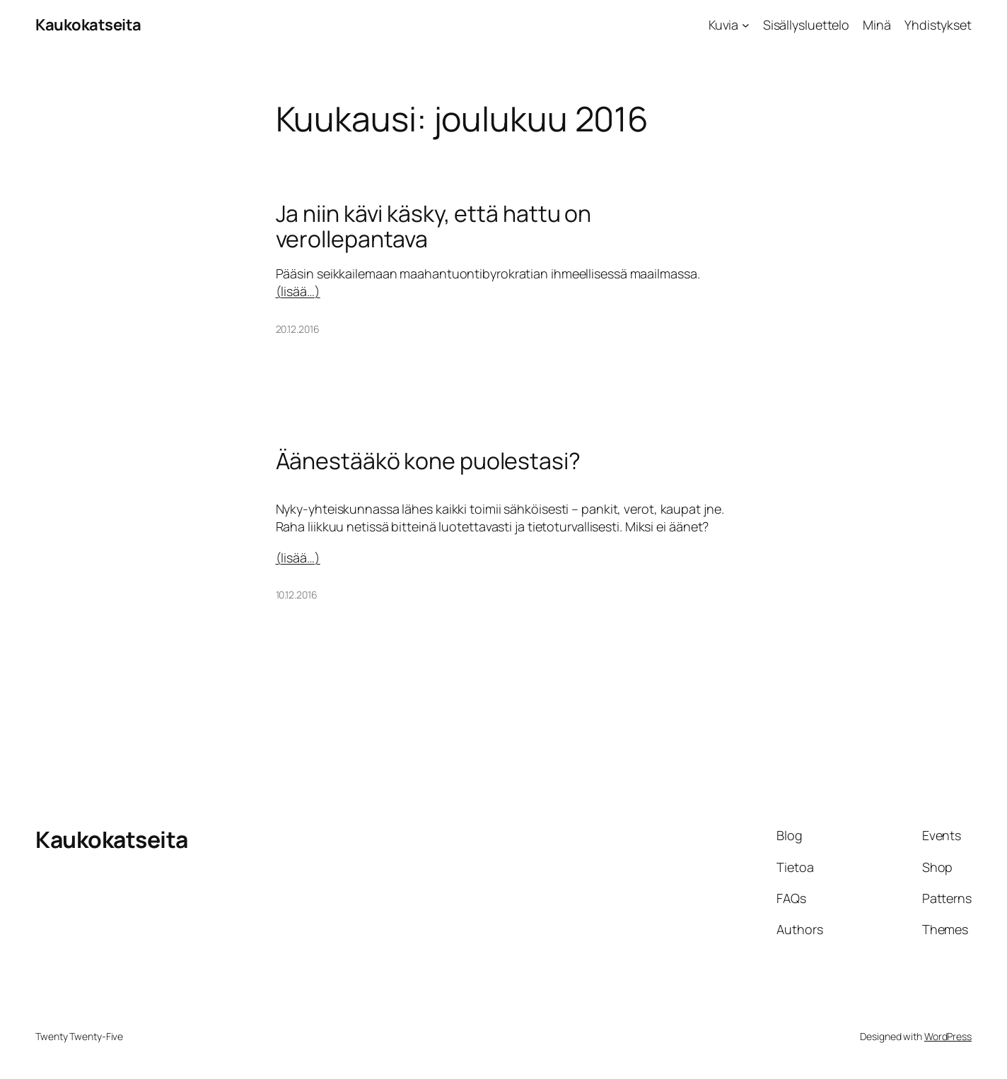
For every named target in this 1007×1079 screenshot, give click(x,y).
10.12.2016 (297, 594)
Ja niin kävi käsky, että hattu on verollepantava (434, 226)
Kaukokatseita (88, 24)
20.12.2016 (298, 329)
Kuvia (724, 24)
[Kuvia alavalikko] (746, 25)
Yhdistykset (938, 24)
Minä (877, 24)
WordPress (948, 1036)
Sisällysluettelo (806, 24)
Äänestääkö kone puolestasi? (428, 460)
